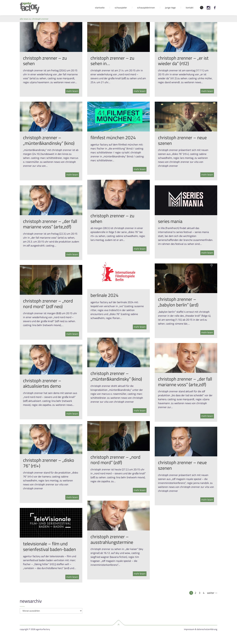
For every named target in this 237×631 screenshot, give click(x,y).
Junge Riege (170, 7)
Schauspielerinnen (146, 7)
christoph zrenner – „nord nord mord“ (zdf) (115, 459)
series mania (170, 221)
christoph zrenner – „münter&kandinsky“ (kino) (48, 140)
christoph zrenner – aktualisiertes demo (42, 383)
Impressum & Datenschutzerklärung (200, 629)
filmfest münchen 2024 (113, 137)
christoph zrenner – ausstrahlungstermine (112, 539)
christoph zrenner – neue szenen (182, 140)
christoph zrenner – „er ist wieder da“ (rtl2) (183, 60)
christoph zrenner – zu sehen (45, 60)
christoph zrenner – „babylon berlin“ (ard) (178, 302)
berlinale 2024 (104, 295)
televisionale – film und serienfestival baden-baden (49, 546)
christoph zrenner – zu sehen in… (112, 60)
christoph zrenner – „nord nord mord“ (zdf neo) (48, 303)
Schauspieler (121, 7)
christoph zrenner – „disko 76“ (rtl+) (48, 463)
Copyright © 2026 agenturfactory (35, 629)
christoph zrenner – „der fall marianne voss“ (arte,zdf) (50, 224)
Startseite (100, 7)
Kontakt (189, 7)
